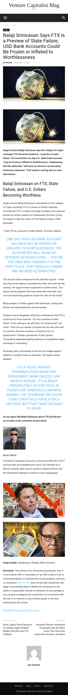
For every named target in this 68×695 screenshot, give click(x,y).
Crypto (14, 25)
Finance (37, 686)
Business (18, 686)
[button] (5, 18)
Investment (48, 686)
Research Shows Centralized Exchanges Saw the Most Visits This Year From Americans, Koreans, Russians (49, 629)
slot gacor (17, 610)
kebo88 (6, 610)
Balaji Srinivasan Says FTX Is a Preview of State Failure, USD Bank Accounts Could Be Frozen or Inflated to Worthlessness (34, 46)
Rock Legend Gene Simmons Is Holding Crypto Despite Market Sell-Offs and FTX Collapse (17, 629)
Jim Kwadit (7, 62)
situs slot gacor (32, 610)
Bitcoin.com (24, 582)
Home (5, 25)
